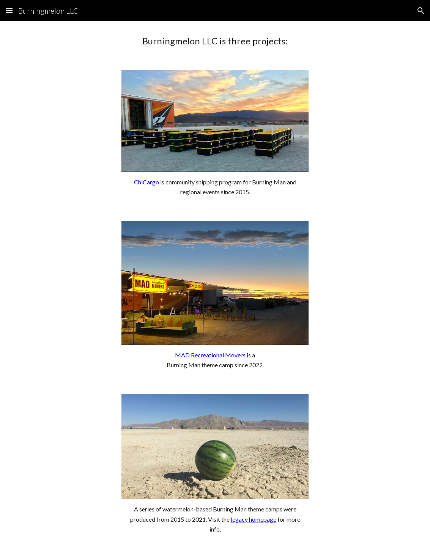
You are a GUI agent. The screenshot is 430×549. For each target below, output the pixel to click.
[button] (9, 10)
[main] (215, 41)
